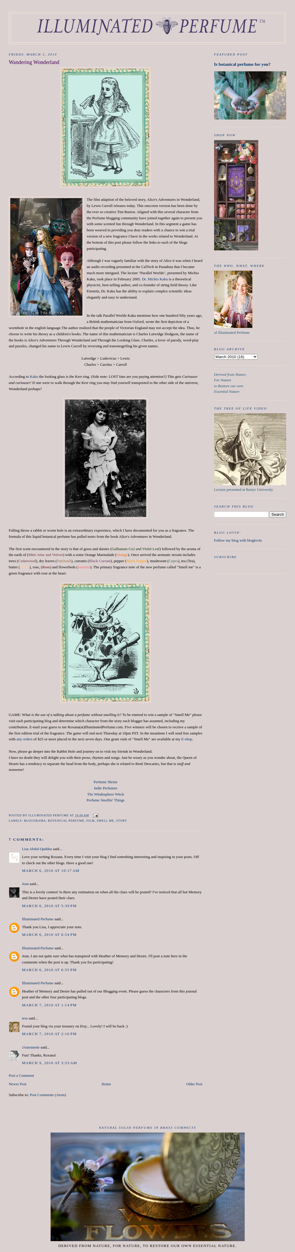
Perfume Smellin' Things (105, 800)
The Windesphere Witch (105, 794)
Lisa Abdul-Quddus (37, 849)
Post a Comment (21, 1075)
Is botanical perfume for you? (242, 64)
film (90, 820)
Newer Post (17, 1084)
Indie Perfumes (105, 788)
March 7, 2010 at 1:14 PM (49, 1005)
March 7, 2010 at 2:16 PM (49, 1034)
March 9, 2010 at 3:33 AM (49, 1063)
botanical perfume (66, 820)
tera (25, 1018)
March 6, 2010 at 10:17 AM (50, 870)
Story (121, 820)
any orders (24, 739)
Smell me (105, 820)
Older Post (194, 1084)
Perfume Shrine (105, 782)
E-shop (186, 739)
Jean (25, 884)
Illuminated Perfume (38, 919)
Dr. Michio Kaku (155, 279)
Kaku (34, 376)
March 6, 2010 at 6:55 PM (49, 970)
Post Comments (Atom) (48, 1095)
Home (106, 1084)
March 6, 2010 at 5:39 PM (49, 906)
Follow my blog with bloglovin (238, 540)
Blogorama (35, 820)
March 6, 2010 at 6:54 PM (49, 934)
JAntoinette (31, 1047)
